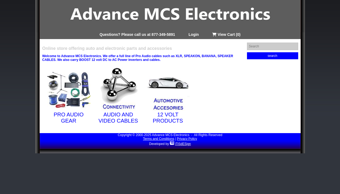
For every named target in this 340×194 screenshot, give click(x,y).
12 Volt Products (168, 118)
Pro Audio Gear (69, 118)
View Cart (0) (226, 34)
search (272, 56)
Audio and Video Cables (118, 118)
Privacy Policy (187, 139)
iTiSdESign (183, 144)
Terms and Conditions (158, 139)
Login (193, 34)
